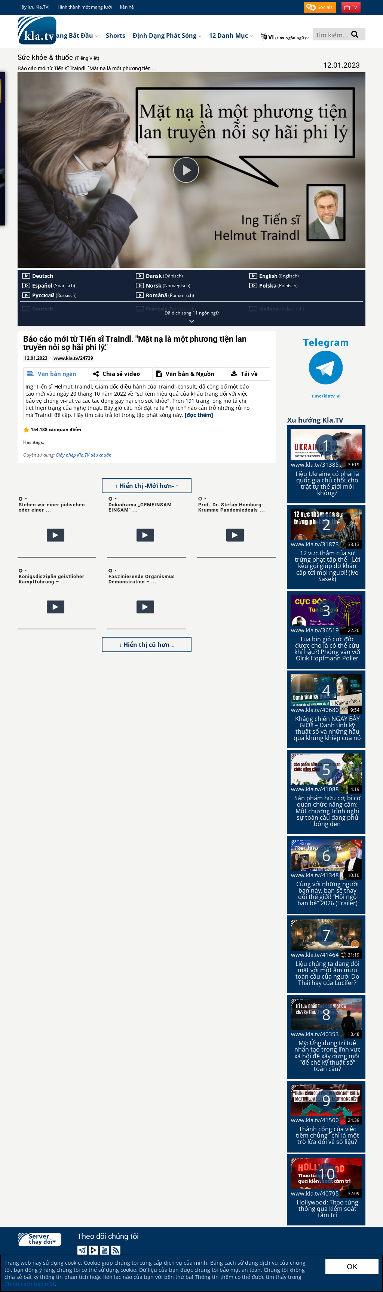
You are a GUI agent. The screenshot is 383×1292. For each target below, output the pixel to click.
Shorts (115, 35)
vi (285, 37)
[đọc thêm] (199, 414)
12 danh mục (231, 35)
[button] (320, 7)
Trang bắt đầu (74, 35)
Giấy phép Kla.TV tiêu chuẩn (83, 455)
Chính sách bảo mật (29, 1284)
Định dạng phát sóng (167, 35)
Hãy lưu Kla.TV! (33, 7)
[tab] (56, 374)
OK (352, 1266)
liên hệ (127, 7)
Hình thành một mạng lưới (85, 7)
